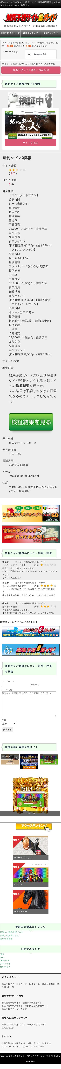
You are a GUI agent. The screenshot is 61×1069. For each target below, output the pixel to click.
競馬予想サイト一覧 (10, 33)
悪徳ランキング (50, 33)
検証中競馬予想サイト (12, 1011)
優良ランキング (30, 33)
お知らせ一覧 (8, 992)
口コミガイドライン (11, 1051)
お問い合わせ (33, 1048)
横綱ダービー (20, 916)
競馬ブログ (5, 972)
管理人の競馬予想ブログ (11, 937)
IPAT (2, 962)
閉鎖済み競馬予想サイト (36, 1011)
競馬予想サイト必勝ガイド (14, 989)
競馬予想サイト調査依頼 (13, 1048)
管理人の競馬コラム (9, 940)
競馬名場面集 (6, 943)
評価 (4, 725)
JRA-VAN (4, 965)
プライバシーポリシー (33, 1051)
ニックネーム (8, 681)
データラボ (5, 969)
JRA (2, 959)
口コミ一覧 (34, 989)
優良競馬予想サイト (11, 1007)
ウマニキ (18, 889)
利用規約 (46, 1048)
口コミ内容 (7, 690)
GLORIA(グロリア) (23, 862)
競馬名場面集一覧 (50, 989)
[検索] (40, 54)
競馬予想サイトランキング (14, 1014)
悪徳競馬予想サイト (32, 1007)
